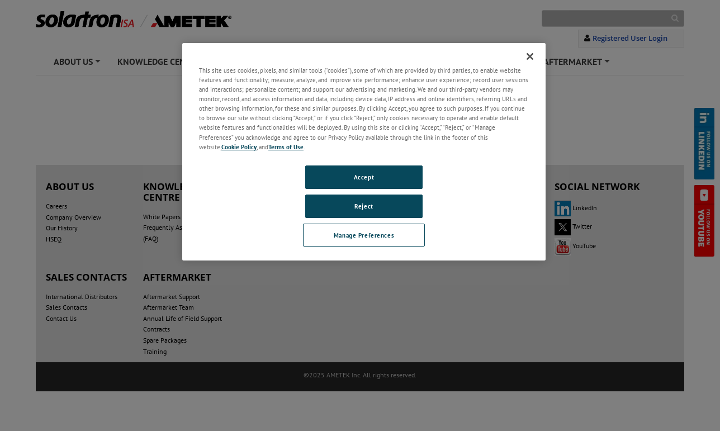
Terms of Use (286, 147)
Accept (364, 177)
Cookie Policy (239, 147)
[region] (364, 152)
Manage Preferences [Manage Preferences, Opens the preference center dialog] (364, 235)
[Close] (530, 56)
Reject (363, 206)
